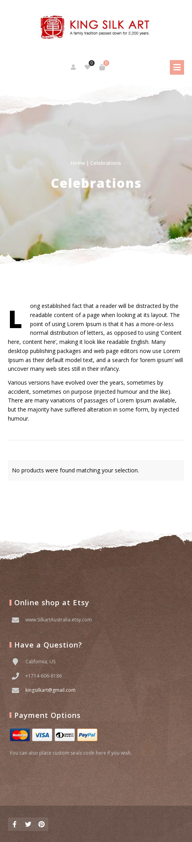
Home (78, 162)
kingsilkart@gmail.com (50, 690)
